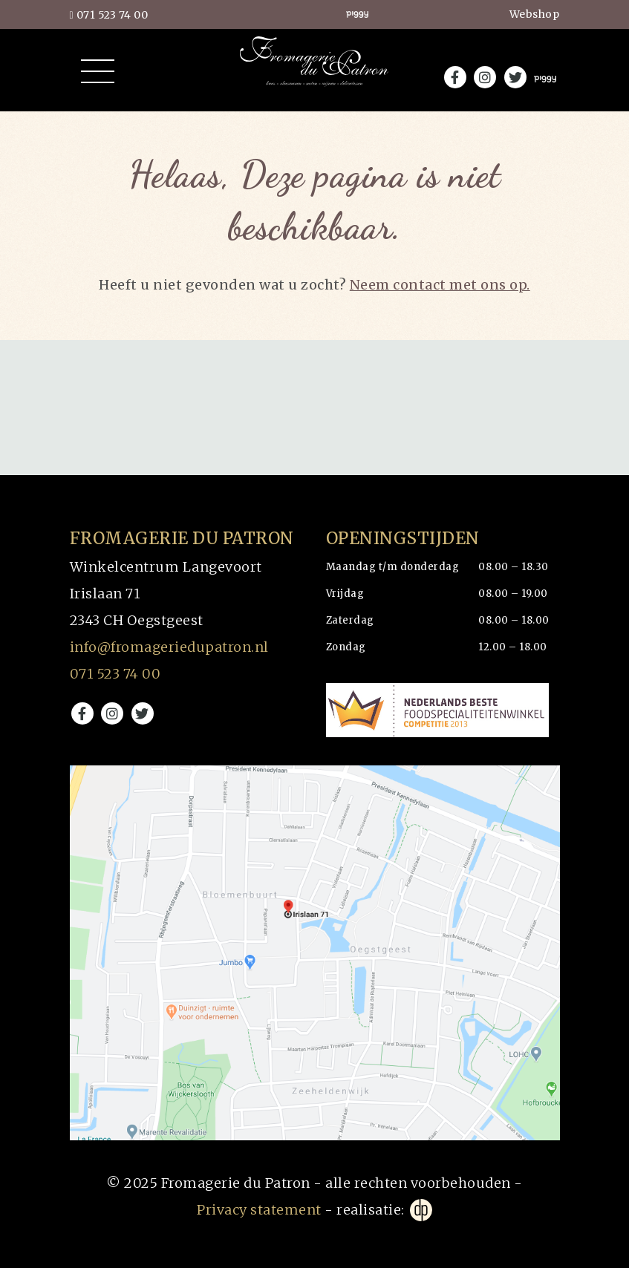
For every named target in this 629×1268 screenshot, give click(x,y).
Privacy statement (259, 1209)
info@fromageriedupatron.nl (169, 647)
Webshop (534, 14)
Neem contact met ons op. (440, 284)
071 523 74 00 (109, 15)
